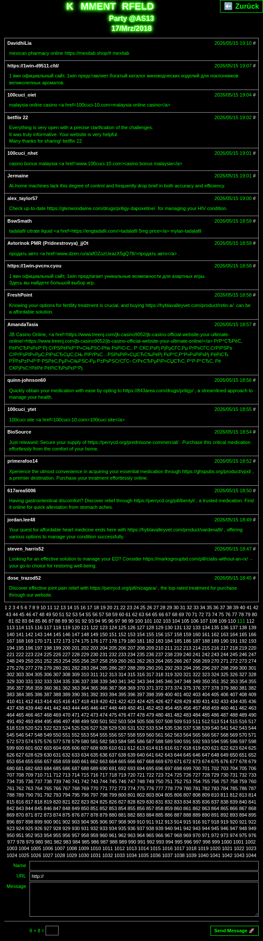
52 (68, 614)
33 (195, 607)
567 (215, 734)
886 (169, 815)
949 (252, 828)
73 (207, 614)
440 (39, 708)
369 (131, 688)
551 (66, 734)
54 (81, 614)
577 (57, 741)
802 (141, 795)
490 (252, 714)
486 (215, 714)
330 (20, 681)
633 (75, 754)
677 (233, 761)
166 (252, 634)
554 (94, 734)
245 (233, 654)
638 (122, 754)
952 (29, 835)
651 (243, 754)
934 (113, 828)
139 (252, 627)
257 (94, 661)
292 (169, 668)
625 (252, 748)
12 (56, 607)
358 (29, 688)
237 (159, 654)
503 (122, 721)
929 (66, 828)
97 (117, 621)
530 (122, 728)
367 (113, 688)
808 (197, 795)
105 (185, 621)
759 (243, 781)
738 (48, 781)
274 (252, 661)
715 (85, 774)
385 (29, 694)
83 (24, 621)
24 (136, 607)
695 (150, 768)
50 (55, 614)
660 (75, 761)
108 (213, 621)
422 (122, 701)
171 (48, 641)
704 (233, 768)
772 (113, 788)
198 (48, 648)
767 (66, 788)
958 (85, 835)
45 (21, 614)
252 (48, 661)
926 (39, 828)
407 (233, 694)
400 (169, 694)
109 (223, 621)
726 (187, 774)
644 (178, 754)
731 (233, 774)
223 (29, 654)
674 (206, 761)
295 (197, 668)
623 (233, 748)
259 (113, 661)
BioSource (19, 431)
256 (85, 661)
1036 (155, 855)
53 (75, 614)
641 (150, 754)
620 (206, 748)
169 (29, 641)
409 (252, 694)
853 (113, 808)
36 (215, 607)
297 (215, 668)
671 (178, 761)
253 (57, 661)
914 (178, 821)
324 (215, 674)
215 (206, 648)
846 (48, 808)
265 (169, 661)
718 (113, 774)
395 (122, 694)
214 (197, 648)
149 (94, 634)
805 (169, 795)
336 (75, 681)
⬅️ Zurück (241, 6)
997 (197, 841)
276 (20, 668)
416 (66, 701)
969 (187, 835)
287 (122, 668)
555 (104, 734)
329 (10, 681)
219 (243, 648)
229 (85, 654)
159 (187, 634)
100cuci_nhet (22, 153)
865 (224, 808)
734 (10, 781)
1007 (59, 848)
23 (129, 607)
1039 (191, 855)
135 (215, 627)
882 (131, 815)
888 (187, 815)
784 (224, 788)
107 (204, 621)
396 (131, 694)
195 (20, 648)
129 (159, 627)
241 (197, 654)
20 (109, 607)
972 (215, 835)
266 (178, 661)
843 (20, 808)
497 (66, 721)
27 (156, 607)
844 (29, 808)
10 (43, 607)
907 (113, 821)
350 (206, 681)
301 (252, 668)
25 (142, 607)
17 (89, 607)
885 (159, 815)
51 (61, 614)
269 (206, 661)
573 (20, 741)
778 (169, 788)
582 (104, 741)
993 (160, 841)
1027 (48, 855)
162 (215, 634)
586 (141, 741)
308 (66, 674)
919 (224, 821)
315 (131, 674)
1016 (167, 848)
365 (94, 688)
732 (243, 774)
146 (66, 634)
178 (113, 641)
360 (48, 688)
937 (141, 828)
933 (104, 828)
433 (224, 701)
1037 (167, 855)
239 (178, 654)
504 (131, 721)
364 (85, 688)
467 (39, 714)
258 (104, 661)
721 (141, 774)
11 (50, 607)
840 (243, 801)
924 (20, 828)
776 (150, 788)
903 (75, 821)
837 (215, 801)
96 (111, 621)
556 (113, 734)
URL (21, 875)
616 (169, 748)
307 (57, 674)
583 (113, 741)
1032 (107, 855)
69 (181, 614)
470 (66, 714)
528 (104, 728)
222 (20, 654)
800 (122, 795)
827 (122, 801)
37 (222, 607)
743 (94, 781)
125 (122, 627)
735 (20, 781)
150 (104, 634)
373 (169, 688)
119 (66, 627)
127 (141, 627)
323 (206, 674)
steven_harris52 (25, 548)
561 (159, 734)
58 (108, 614)
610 (113, 748)
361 (57, 688)
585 (131, 741)
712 (57, 774)
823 (85, 801)
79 (247, 614)
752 (178, 781)
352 (224, 681)
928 (57, 828)
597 (243, 741)
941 (178, 828)
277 (29, 668)
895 (252, 815)
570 (243, 734)
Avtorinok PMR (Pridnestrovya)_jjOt (48, 243)
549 (48, 734)
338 (94, 681)
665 (122, 761)
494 (39, 721)
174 (75, 641)
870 (20, 815)
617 (178, 748)
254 (66, 661)
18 (96, 607)
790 (29, 795)
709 (29, 774)
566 (206, 734)
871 (29, 815)
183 (159, 641)
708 (20, 774)
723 (159, 774)
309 (75, 674)
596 (233, 741)
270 (215, 661)
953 (39, 835)
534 (159, 728)
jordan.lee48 (21, 519)
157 (169, 634)
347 (178, 681)
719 (122, 774)
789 (20, 795)
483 (187, 714)
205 (113, 648)
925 (29, 828)
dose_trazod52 (24, 578)
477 (131, 714)
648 (215, 754)
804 (159, 795)
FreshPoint (19, 294)
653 (10, 761)
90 (71, 621)
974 (233, 835)
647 (206, 754)
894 (243, 815)
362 (66, 688)
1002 (250, 841)
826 (113, 801)
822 (75, 801)
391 (85, 694)
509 (178, 721)
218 (233, 648)
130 (169, 627)
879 (104, 815)
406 (224, 694)
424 (141, 701)
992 (151, 841)
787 (252, 788)
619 (197, 748)
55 (88, 614)
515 (233, 721)
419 (94, 701)
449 (122, 708)
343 (141, 681)
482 (178, 714)
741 (75, 781)
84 (31, 621)
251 (39, 661)
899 (39, 821)
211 (169, 648)
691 (113, 768)
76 (227, 614)
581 (94, 741)
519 (20, 728)
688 (85, 768)
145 (57, 634)
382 (252, 688)
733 (252, 774)
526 (85, 728)
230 (94, 654)
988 (114, 841)
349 (197, 681)
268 (197, 661)
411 (20, 701)
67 (168, 614)
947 (233, 828)
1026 (35, 855)
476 (122, 714)
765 (48, 788)
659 (66, 761)
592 (197, 741)
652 (252, 754)
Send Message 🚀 (234, 930)
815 (10, 801)
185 (178, 641)
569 (233, 734)
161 (206, 634)
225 (48, 654)
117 (48, 627)
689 (94, 768)
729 (215, 774)
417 (75, 701)
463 (252, 708)
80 (254, 614)
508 (169, 721)
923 (10, 828)
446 (94, 708)
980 (39, 841)
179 (122, 641)
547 (29, 734)
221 (10, 654)
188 (206, 641)
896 (10, 821)
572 (10, 741)
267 (187, 661)
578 (66, 741)
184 (169, 641)
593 (206, 741)
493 (29, 721)
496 (57, 721)
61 (128, 614)
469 (57, 714)
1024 (12, 855)
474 (104, 714)
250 (29, 661)
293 (178, 668)
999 (216, 841)
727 (197, 774)
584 (122, 741)
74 (214, 614)
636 (104, 754)
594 (215, 741)
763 (29, 788)
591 (187, 741)
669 (159, 761)
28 (162, 607)
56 (95, 614)
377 (206, 688)
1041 (215, 855)
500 (94, 721)
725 (178, 774)
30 (175, 607)
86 (44, 621)
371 (150, 688)
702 (215, 768)
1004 (24, 848)
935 (122, 828)
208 (141, 648)
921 (243, 821)
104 (176, 621)
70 (188, 614)
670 (169, 761)
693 (131, 768)
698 (178, 768)
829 (141, 801)
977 (11, 841)
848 (66, 808)
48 (41, 614)
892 (224, 815)
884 (150, 815)
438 (20, 708)
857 (150, 808)
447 (104, 708)
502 (113, 721)
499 (85, 721)
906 (104, 821)
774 (131, 788)
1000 (226, 841)
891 (215, 815)
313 (113, 674)
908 (122, 821)
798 (104, 795)
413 (39, 701)
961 (113, 835)
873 (48, 815)
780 (187, 788)
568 (224, 734)
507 (159, 721)
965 (150, 835)
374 (178, 688)
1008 (71, 848)
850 (85, 808)
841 (252, 801)
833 (178, 801)
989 (123, 841)
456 (187, 708)
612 (131, 748)
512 (206, 721)
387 (48, 694)
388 (57, 694)
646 (197, 754)
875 (66, 815)
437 (10, 708)
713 (66, 774)
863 (206, 808)
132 (187, 627)
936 (131, 828)
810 (215, 795)
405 (215, 694)
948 (243, 828)
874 (57, 815)
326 (233, 674)
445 (85, 708)
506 (150, 721)
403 (197, 694)
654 (20, 761)
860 (178, 808)
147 (75, 634)
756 (215, 781)
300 (243, 668)
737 (39, 781)
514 (224, 721)
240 (187, 654)
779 (178, 788)
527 (94, 728)
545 (10, 734)
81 (11, 621)
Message (16, 886)
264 (159, 661)
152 (122, 634)
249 (20, 661)
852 (104, 808)
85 (37, 621)
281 (66, 668)
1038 (179, 855)
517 (252, 721)
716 (94, 774)
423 (131, 701)
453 (159, 708)
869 (10, 815)
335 (66, 681)
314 (122, 674)
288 (131, 668)
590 (178, 741)
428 (178, 701)
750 (159, 781)
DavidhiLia (19, 43)
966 (159, 835)
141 (20, 634)
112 (250, 621)
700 (197, 768)
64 (148, 614)
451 (141, 708)
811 (224, 795)
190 (224, 641)
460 (224, 708)
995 (178, 841)
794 (66, 795)
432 (215, 701)
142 (29, 634)
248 (10, 661)
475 (113, 714)
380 (233, 688)
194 (10, 648)
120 (75, 627)
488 (233, 714)
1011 (107, 848)
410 (10, 701)
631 (57, 754)
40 (242, 607)
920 (233, 821)
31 (182, 607)
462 (243, 708)
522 (48, 728)
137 (233, 627)
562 (169, 734)
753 (187, 781)
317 (150, 674)
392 (94, 694)
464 (10, 714)
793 (57, 795)
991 (141, 841)
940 (169, 828)
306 (48, 674)
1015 (155, 848)
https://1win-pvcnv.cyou (34, 265)
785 (233, 788)
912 (159, 821)
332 (39, 681)
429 (187, 701)
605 (66, 748)
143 (39, 634)
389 (66, 694)
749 (150, 781)
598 (252, 741)
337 (85, 681)
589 (169, 741)
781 (197, 788)
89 (64, 621)
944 (206, 828)
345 (159, 681)
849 (75, 808)
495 (48, 721)
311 (94, 674)
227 (66, 654)
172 (57, 641)
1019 (203, 848)
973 (224, 835)
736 (29, 781)
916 (197, 821)
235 (141, 654)
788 (10, 795)
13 (63, 607)
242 (206, 654)
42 (255, 607)
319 (169, 674)
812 (233, 795)
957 (75, 835)
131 (178, 627)
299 (233, 668)
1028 (59, 855)
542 (233, 728)
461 (233, 708)
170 (39, 641)
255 (75, 661)
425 (150, 701)
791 (39, 795)
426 (159, 701)
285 (104, 668)
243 (215, 654)
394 (113, 694)
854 (122, 808)
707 (10, 774)
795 (75, 795)
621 (215, 748)
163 (224, 634)
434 (233, 701)
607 (85, 748)
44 (15, 614)
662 (94, 761)
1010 (95, 848)
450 (131, 708)
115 (29, 627)
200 (66, 648)
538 (197, 728)
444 (75, 708)
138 (243, 627)
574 (29, 741)
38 (229, 607)
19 (102, 607)
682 (29, 768)
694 (141, 768)
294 (187, 668)
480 (159, 714)
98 (124, 621)
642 (159, 754)
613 (141, 748)
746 (122, 781)
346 (169, 681)
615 (159, 748)
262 (141, 661)
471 (75, 714)
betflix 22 (17, 117)
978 (20, 841)
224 (39, 654)
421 (113, 701)
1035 (143, 855)
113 (10, 627)
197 (39, 648)
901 (57, 821)
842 (10, 808)
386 (39, 694)
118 (57, 627)
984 (76, 841)
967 (169, 835)
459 (215, 708)
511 (197, 721)
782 (206, 788)
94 (97, 621)
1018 (191, 848)
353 (233, 681)
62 (135, 614)
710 (39, 774)
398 (150, 694)
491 (10, 721)
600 (20, 748)
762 (20, 788)
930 (75, 828)
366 (104, 688)
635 (94, 754)
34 (202, 607)
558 (131, 734)
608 (94, 748)
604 (57, 748)
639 (131, 754)
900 (48, 821)
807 (187, 795)
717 (104, 774)
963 (131, 835)
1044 (251, 855)
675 (215, 761)
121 (85, 627)
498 (75, 721)
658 (57, 761)
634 (85, 754)
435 (243, 701)
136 (224, 627)
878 (94, 815)
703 (224, 768)
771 (104, 788)
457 (197, 708)
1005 (35, 848)
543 (243, 728)
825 (104, 801)
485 (206, 714)
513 (215, 721)
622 (224, 748)
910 (141, 821)
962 (122, 835)
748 (141, 781)
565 (197, 734)
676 (224, 761)
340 (113, 681)
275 (10, 668)
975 (243, 835)
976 (252, 835)
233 (122, 654)
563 (178, 734)
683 (39, 768)
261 (131, 661)
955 (57, 835)
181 (141, 641)
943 (197, 828)
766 (57, 788)
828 (131, 801)
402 (187, 694)
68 (174, 614)
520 (29, 728)
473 (94, 714)
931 (85, 828)
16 (82, 607)
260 (122, 661)
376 (197, 688)
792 (48, 795)
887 (178, 815)
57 (101, 614)
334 (57, 681)
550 (57, 734)
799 (113, 795)
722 (150, 774)
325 (224, 674)
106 (194, 621)
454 (169, 708)
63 (141, 614)
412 (29, 701)
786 (243, 788)
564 (187, 734)
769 (85, 788)
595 (224, 741)
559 (141, 734)
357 (20, 688)
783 (215, 788)
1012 (119, 848)
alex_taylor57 (22, 198)
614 (150, 748)
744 (104, 781)
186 (187, 641)
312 (104, 674)
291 (159, 668)
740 (66, 781)
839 (233, 801)
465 (20, 714)
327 (243, 674)
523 (57, 728)
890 (206, 815)
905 (94, 821)
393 (104, 694)
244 (224, 654)
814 (252, 795)
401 (178, 694)
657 (48, 761)
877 (85, 815)
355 (252, 681)
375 (187, 688)
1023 (251, 848)
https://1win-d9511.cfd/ (33, 65)
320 (178, 674)
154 (141, 634)
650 (233, 754)
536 (178, 728)
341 (122, 681)
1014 (143, 848)
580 (85, 741)
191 (233, 641)
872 (39, 815)
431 (206, 701)
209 (150, 648)
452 (150, 708)
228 (75, 654)
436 (252, 701)
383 (10, 694)
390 (75, 694)
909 (131, 821)
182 (150, 641)
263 (150, 661)
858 (159, 808)
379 (224, 688)
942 (187, 828)
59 (115, 614)
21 (116, 607)
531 (131, 728)
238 (169, 654)
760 (252, 781)
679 (252, 761)
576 (48, 741)
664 (113, 761)
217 (224, 648)
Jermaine (17, 175)
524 (66, 728)
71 (194, 614)
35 (209, 607)
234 (131, 654)
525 (75, 728)
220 (252, 648)
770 (94, 788)
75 (221, 614)
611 (122, 748)
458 (206, 708)
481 (169, 714)
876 (75, 815)
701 (206, 768)
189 (215, 641)
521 (39, 728)
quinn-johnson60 (26, 380)
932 (94, 828)
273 (243, 661)
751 (169, 781)
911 (150, 821)
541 (224, 728)
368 (122, 688)
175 (85, 641)
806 (178, 795)
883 (141, 815)
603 (48, 748)
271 (224, 661)
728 (206, 774)
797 (94, 795)
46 (28, 614)
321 (187, 674)
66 (161, 614)
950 (10, 835)
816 (20, 801)
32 (189, 607)
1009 (84, 848)
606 (75, 748)
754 (197, 781)
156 (159, 634)
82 (17, 621)
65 (154, 614)
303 (20, 674)
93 (91, 621)
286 (113, 668)
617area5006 (21, 490)
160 (197, 634)
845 (39, 808)
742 (85, 781)
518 (10, 728)
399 (159, 694)
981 (49, 841)
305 (39, 674)
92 (84, 621)
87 (51, 621)
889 (197, 815)
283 (85, 668)
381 (243, 688)
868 (252, 808)
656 (39, 761)
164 (233, 634)
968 (178, 835)
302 (10, 674)
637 (113, 754)
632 (66, 754)
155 (150, 634)
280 (57, 668)
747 (131, 781)
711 (48, 774)
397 (141, 694)
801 (131, 795)
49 (48, 614)
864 (215, 808)
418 (85, 701)
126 (131, 627)
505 (141, 721)
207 (131, 648)
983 (67, 841)
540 (215, 728)
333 (48, 681)
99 (130, 621)
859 (169, 808)
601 (29, 748)
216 (215, 648)
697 (169, 768)
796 (85, 795)
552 (75, 734)
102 (157, 621)
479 (150, 714)
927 (48, 828)
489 (243, 714)
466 (29, 714)
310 (85, 674)
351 (215, 681)
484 (197, 714)
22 (122, 607)
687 (75, 768)
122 (94, 627)
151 (113, 634)
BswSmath (19, 221)
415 (57, 701)
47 (35, 614)
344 (150, 681)
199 (57, 648)
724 (169, 774)
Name (19, 865)
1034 (131, 855)
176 (94, 641)
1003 (12, 848)
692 (122, 768)
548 (39, 734)
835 (197, 801)
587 (150, 741)
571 (252, 734)
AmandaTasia (22, 324)
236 (150, 654)
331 (29, 681)
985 (85, 841)
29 (169, 607)
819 (48, 801)
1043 (239, 855)
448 (113, 708)
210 (159, 648)
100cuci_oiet (21, 94)
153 (131, 634)
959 (94, 835)
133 (197, 627)
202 (85, 648)
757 (224, 781)
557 (122, 734)
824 (94, 801)
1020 (215, 848)
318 (159, 674)
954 (48, 835)
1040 (203, 855)
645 (187, 754)
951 (20, 835)
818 (39, 801)
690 (104, 768)
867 (243, 808)
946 (224, 828)
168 (20, 641)
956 (66, 835)
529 (113, 728)
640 (141, 754)
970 (197, 835)
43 (8, 614)
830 (150, 801)
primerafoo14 (22, 461)
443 (66, 708)
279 (48, 668)
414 (48, 701)
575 (39, 741)
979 (30, 841)
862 (197, 808)
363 (75, 688)
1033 (119, 855)
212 (178, 648)
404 (206, 694)
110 (232, 621)
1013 (131, 848)
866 (233, 808)
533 (150, 728)
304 (29, 674)
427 (169, 701)
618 (187, 748)
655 (29, 761)
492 (20, 721)
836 (206, 801)
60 (121, 614)
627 (20, 754)
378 (215, 688)
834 (187, 801)
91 (77, 621)
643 (169, 754)
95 (104, 621)
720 (131, 774)
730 (224, 774)
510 (187, 721)
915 (187, 821)
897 (20, 821)
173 (66, 641)
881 (122, 815)
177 (104, 641)
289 (141, 668)
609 (104, 748)
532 (141, 728)
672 (187, 761)
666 (131, 761)
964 (141, 835)
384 (20, 694)
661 (85, 761)
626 (10, 754)
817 (29, 801)
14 (69, 607)
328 (252, 674)
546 (20, 734)
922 (252, 821)
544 (252, 728)
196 (29, 648)
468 (48, 714)
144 (48, 634)
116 (39, 627)
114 (20, 627)
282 (75, 668)
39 (235, 607)
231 (104, 654)
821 (66, 801)
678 (243, 761)
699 (187, 768)
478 (141, 714)
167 (10, 641)
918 (215, 821)
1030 (84, 855)
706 (252, 768)
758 (233, 781)
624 (243, 748)
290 (150, 668)
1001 (238, 841)
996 (188, 841)
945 (215, 828)
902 (66, 821)
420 (104, 701)
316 (141, 674)
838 (224, 801)
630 (48, 754)
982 (58, 841)
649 (224, 754)
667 (141, 761)
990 (132, 841)
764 (39, 788)
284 (94, 668)
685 (57, 768)
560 (150, 734)
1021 (227, 848)
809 (206, 795)
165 (243, 634)
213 (187, 648)
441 (48, 708)
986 (95, 841)
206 (122, 648)
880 (113, 815)
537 (187, 728)
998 (206, 841)
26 (149, 607)
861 (187, 808)
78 (241, 614)
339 (104, 681)
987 (104, 841)
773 (122, 788)
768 (75, 788)
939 (159, 828)
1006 (48, 848)
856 (141, 808)
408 (243, 694)
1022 (239, 848)
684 (48, 768)
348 (187, 681)
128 (150, 627)
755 (206, 781)
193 (252, 641)
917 (206, 821)
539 (206, 728)
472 (85, 714)
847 (57, 808)
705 (243, 768)
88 (57, 621)
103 (167, 621)
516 (243, 721)
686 (66, 768)
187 (197, 641)
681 (20, 768)
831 (159, 801)
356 (10, 688)
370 (141, 688)
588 (159, 741)
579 (75, 741)
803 (150, 795)
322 (197, 674)
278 (39, 668)
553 (85, 734)
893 (233, 815)
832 (169, 801)
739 (57, 781)
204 (104, 648)
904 (85, 821)
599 (10, 748)
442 (57, 708)
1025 (24, 855)
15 (76, 607)
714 (75, 774)
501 (104, 721)
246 (243, 654)
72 (201, 614)
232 (113, 654)
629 (39, 754)
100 (139, 621)
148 (85, 634)
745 (113, 781)
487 (224, 714)
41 (249, 607)
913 (169, 821)
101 (148, 621)
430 (197, 701)
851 (94, 808)
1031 (95, 855)
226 (57, 654)
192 (243, 641)
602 (39, 748)
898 (29, 821)
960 (104, 835)
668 (150, 761)
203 (94, 648)
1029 (71, 855)
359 (39, 688)
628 (29, 754)
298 (224, 668)
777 (159, 788)
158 (178, 634)
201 (75, 648)
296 (206, 668)
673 (197, 761)
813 (243, 795)
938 (150, 828)
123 (104, 627)
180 (131, 641)
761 (10, 788)
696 (159, 768)
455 (178, 708)
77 (234, 614)
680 (10, 768)
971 (206, 835)
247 (252, 654)
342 (131, 681)
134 (206, 627)
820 (57, 801)
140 (10, 634)
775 (141, 788)
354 (243, 681)
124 (113, 627)
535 (169, 728)
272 (233, 661)
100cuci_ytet (21, 409)
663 (104, 761)
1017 (179, 848)
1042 (227, 855)
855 (131, 808)
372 (159, 688)
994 (169, 841)
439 (29, 708)
